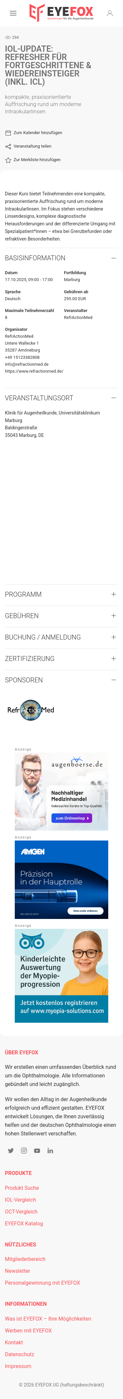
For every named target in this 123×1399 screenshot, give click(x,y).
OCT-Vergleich (21, 1212)
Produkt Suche (22, 1188)
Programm (23, 594)
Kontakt (14, 1342)
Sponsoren (24, 680)
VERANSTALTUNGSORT (39, 398)
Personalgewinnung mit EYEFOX (42, 1283)
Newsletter (17, 1271)
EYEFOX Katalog (24, 1223)
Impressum (18, 1366)
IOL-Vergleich (20, 1200)
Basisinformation (35, 258)
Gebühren (22, 616)
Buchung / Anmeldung (43, 637)
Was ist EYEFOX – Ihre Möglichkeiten (48, 1319)
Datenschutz (19, 1354)
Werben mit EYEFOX (28, 1331)
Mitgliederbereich (25, 1259)
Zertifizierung (30, 659)
